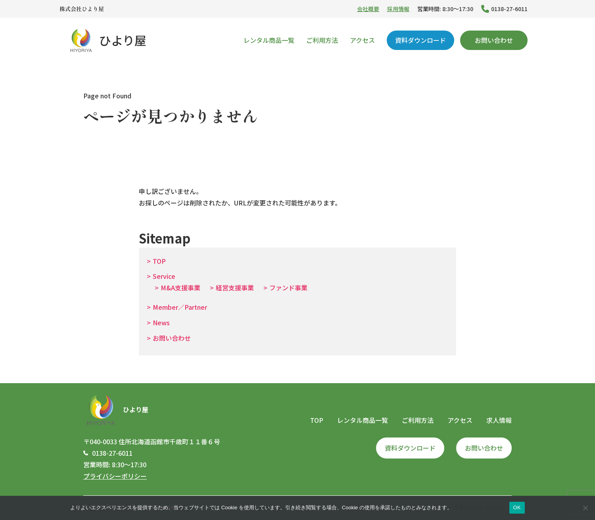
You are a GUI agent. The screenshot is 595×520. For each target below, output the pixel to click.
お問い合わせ (494, 40)
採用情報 (398, 9)
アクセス (362, 40)
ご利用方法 (322, 40)
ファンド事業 (288, 287)
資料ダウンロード (420, 40)
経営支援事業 (235, 287)
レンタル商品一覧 (269, 40)
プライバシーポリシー (115, 476)
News (161, 322)
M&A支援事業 (180, 287)
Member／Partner (180, 307)
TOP (159, 261)
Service (164, 276)
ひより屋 (106, 40)
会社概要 (368, 9)
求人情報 (499, 420)
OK (517, 507)
